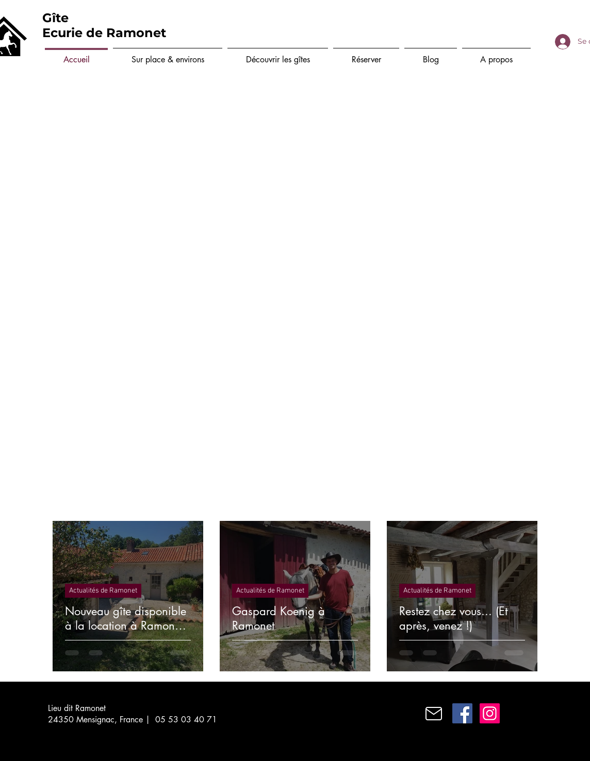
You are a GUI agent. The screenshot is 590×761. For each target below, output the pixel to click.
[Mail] (433, 713)
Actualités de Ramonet (103, 590)
